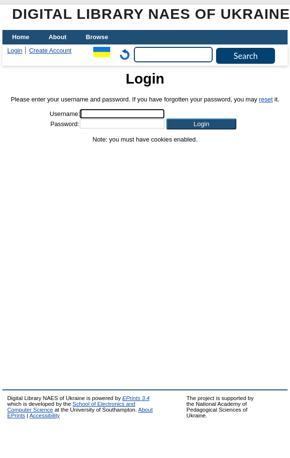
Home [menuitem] (20, 37)
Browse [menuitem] (97, 37)
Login (14, 50)
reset (266, 99)
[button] (201, 123)
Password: (64, 124)
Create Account (50, 50)
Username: (65, 113)
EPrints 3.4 (135, 398)
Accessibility (44, 415)
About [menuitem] (58, 37)
